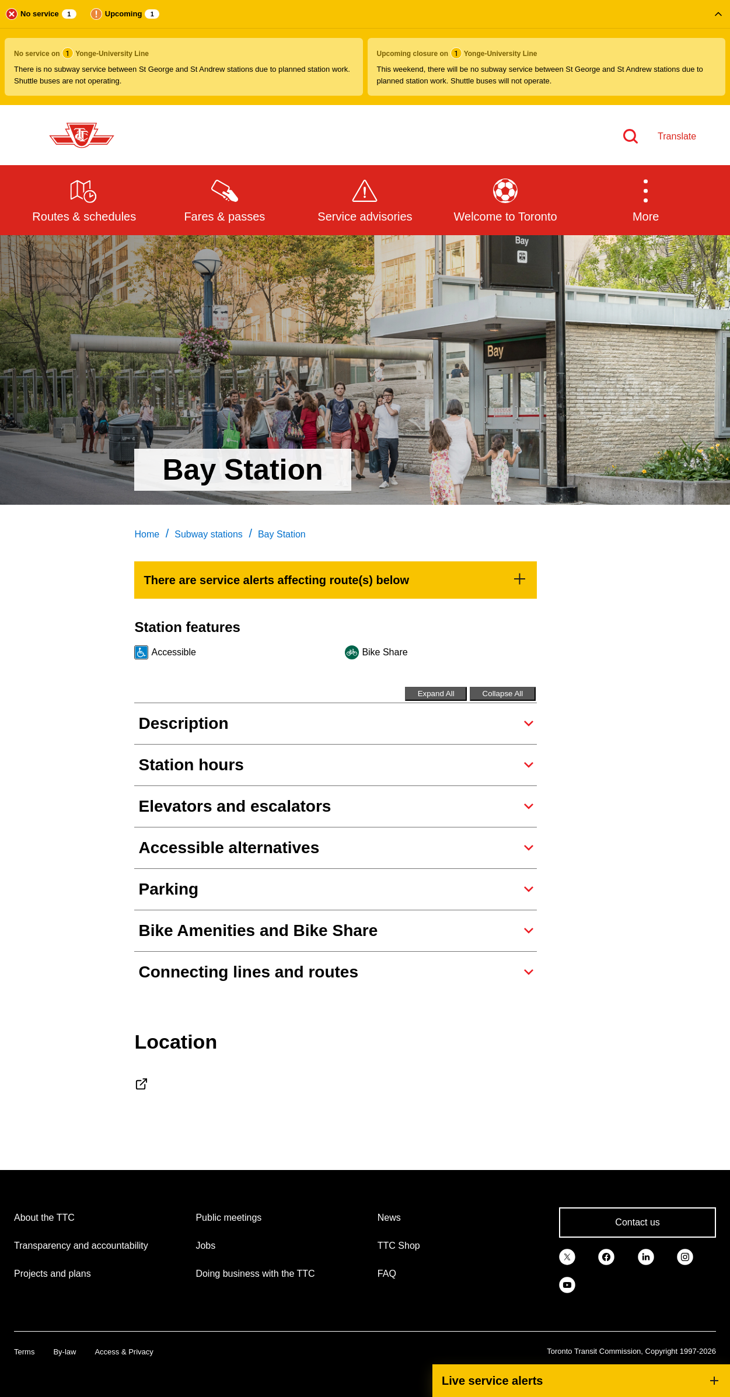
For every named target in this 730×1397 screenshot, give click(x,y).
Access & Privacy (124, 1351)
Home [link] (146, 534)
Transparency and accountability (81, 1246)
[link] (335, 580)
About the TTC (44, 1218)
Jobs (205, 1246)
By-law (64, 1351)
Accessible (173, 652)
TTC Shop (399, 1246)
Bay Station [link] (282, 534)
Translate (677, 136)
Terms (24, 1351)
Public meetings (228, 1218)
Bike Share (384, 652)
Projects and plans (52, 1274)
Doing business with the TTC (255, 1274)
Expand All (436, 693)
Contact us (637, 1222)
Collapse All (503, 693)
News (389, 1218)
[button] (365, 52)
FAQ (387, 1274)
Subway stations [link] (208, 534)
